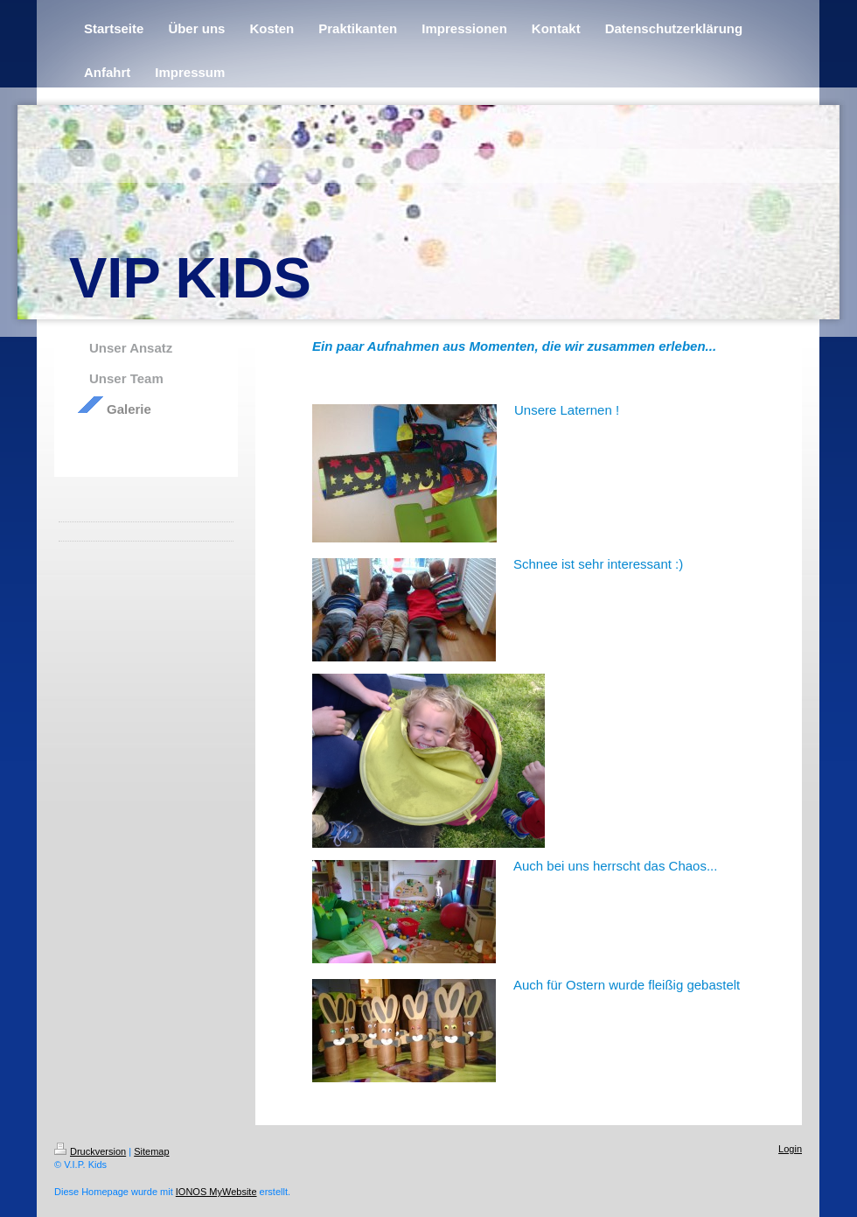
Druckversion (90, 1151)
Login (790, 1149)
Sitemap (151, 1151)
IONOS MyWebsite (216, 1191)
